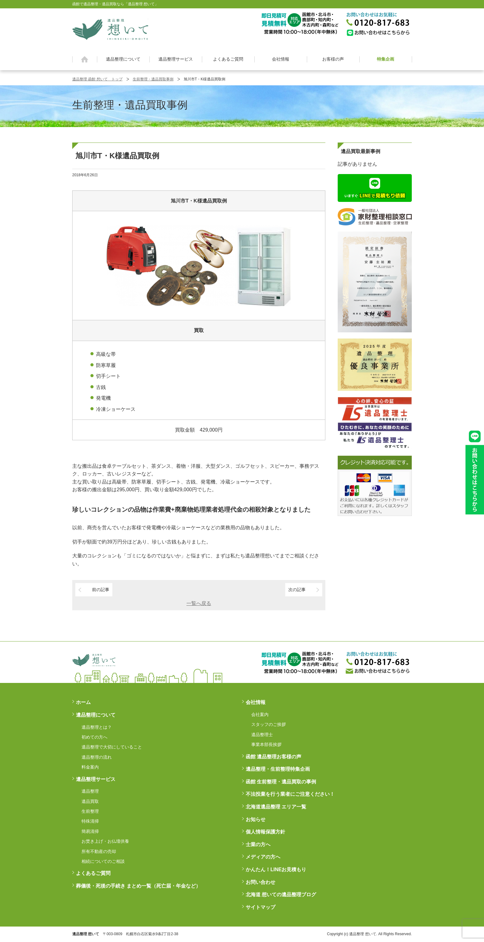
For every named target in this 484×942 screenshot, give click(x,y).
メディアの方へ (263, 856)
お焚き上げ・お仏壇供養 (105, 841)
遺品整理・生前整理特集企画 (278, 769)
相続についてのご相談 (103, 861)
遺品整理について (123, 59)
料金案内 (90, 767)
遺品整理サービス (175, 59)
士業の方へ (258, 844)
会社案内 (260, 714)
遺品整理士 (262, 734)
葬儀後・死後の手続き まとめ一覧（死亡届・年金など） (138, 886)
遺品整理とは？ (96, 727)
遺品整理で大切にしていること (111, 746)
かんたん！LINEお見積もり (276, 869)
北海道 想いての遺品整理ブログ (281, 894)
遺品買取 (90, 801)
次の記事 (297, 589)
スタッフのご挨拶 (268, 724)
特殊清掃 (90, 821)
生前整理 (90, 811)
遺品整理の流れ (96, 757)
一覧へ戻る (198, 603)
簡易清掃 (90, 831)
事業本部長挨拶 (266, 744)
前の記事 (100, 589)
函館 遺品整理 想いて (110, 29)
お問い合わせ (260, 882)
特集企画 (385, 59)
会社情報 (280, 59)
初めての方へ (94, 737)
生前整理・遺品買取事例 (153, 79)
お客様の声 (333, 59)
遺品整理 (90, 791)
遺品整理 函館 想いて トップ (97, 79)
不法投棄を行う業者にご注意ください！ (290, 794)
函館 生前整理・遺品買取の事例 (281, 781)
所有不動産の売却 (98, 851)
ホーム (85, 59)
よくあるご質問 (228, 59)
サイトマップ (260, 907)
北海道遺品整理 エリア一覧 (276, 806)
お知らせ (255, 819)
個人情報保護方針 (265, 831)
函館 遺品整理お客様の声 (273, 756)
